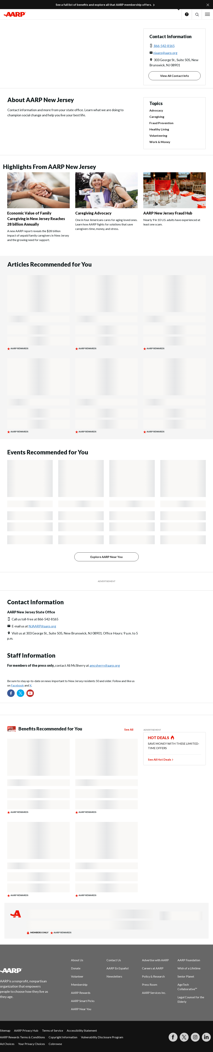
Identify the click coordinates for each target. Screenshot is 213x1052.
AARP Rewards (80, 992)
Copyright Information (63, 1037)
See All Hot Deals (159, 759)
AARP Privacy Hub (26, 1030)
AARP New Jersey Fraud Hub (167, 213)
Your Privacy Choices (31, 1044)
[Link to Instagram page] (195, 1037)
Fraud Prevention (161, 123)
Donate (75, 968)
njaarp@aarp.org (165, 53)
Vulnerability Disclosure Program (102, 1037)
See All (128, 729)
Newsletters (114, 976)
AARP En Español (117, 968)
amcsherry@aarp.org (104, 665)
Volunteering (158, 135)
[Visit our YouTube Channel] (30, 693)
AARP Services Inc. (154, 992)
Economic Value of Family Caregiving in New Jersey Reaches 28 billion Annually (36, 218)
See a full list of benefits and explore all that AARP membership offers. (104, 4)
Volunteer (77, 976)
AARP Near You (81, 1009)
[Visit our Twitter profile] (20, 693)
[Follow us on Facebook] (11, 693)
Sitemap (5, 1030)
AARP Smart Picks (82, 1001)
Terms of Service (52, 1030)
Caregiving (156, 116)
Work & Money (159, 142)
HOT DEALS (158, 737)
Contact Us (113, 960)
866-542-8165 (164, 46)
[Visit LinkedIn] (206, 1037)
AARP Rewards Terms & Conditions (22, 1037)
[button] (197, 14)
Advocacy (156, 110)
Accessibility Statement (82, 1030)
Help (187, 14)
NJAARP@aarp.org (42, 626)
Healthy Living (159, 129)
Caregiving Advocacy (93, 213)
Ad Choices (7, 1044)
